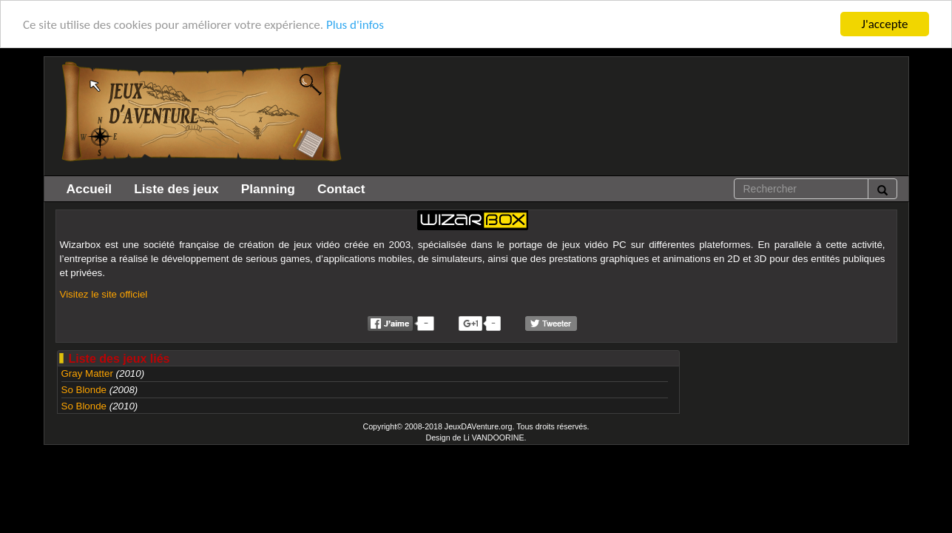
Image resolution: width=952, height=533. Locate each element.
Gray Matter (87, 373)
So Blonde (84, 389)
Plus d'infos (355, 24)
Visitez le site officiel (104, 294)
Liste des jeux (176, 188)
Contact (341, 188)
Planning (268, 188)
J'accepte (885, 24)
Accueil (89, 188)
